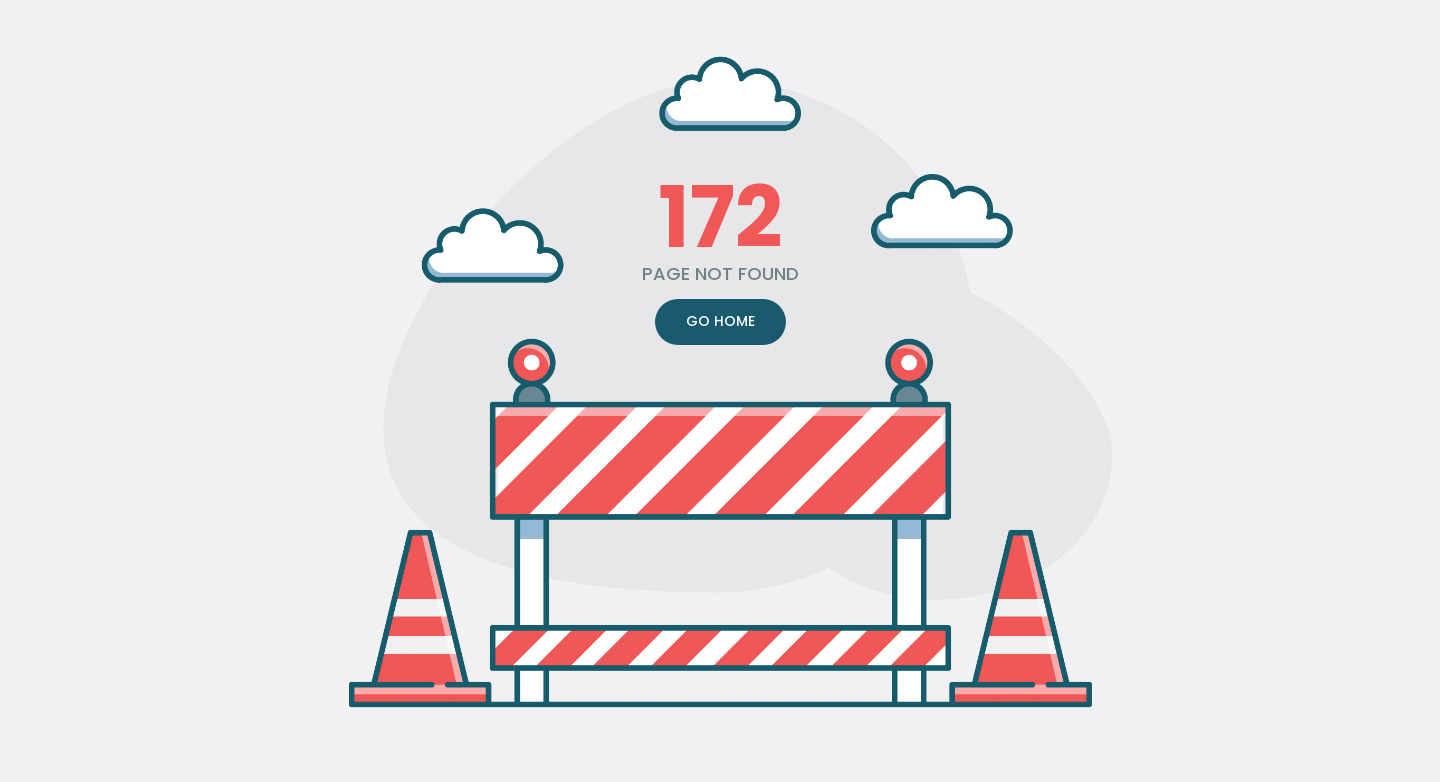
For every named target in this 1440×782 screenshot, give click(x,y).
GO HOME (720, 321)
